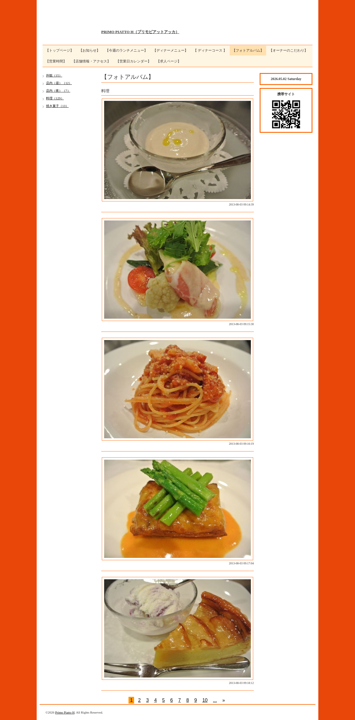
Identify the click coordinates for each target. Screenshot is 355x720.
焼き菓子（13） (57, 106)
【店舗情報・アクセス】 (91, 61)
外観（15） (54, 75)
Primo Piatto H (65, 712)
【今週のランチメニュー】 (126, 50)
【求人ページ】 (168, 61)
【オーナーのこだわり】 (288, 50)
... (215, 700)
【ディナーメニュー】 (170, 50)
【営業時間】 (56, 61)
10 (205, 700)
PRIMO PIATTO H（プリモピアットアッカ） (140, 32)
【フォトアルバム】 (248, 50)
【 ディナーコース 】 (210, 50)
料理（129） (55, 98)
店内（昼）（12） (59, 83)
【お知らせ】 (89, 50)
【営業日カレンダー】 (133, 61)
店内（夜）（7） (58, 90)
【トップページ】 (59, 50)
